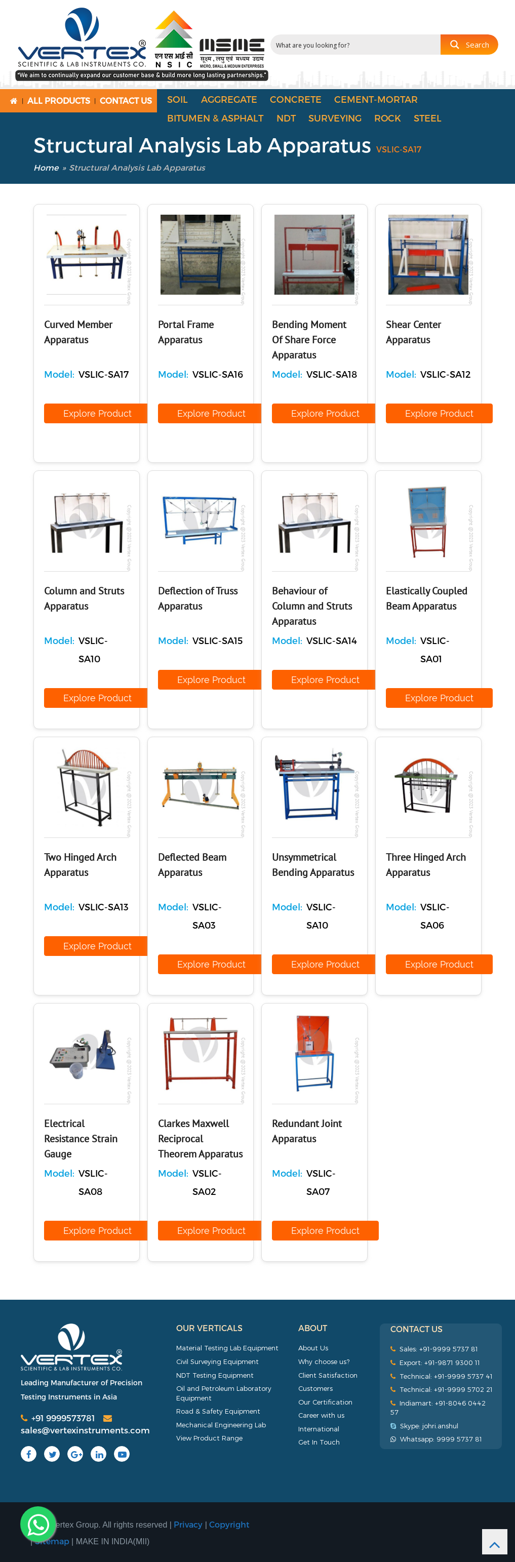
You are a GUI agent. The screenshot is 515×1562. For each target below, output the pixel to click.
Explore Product (97, 413)
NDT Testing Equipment (215, 1375)
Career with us (321, 1415)
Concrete (296, 99)
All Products (58, 100)
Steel (428, 117)
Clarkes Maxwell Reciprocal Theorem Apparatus (200, 1139)
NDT (286, 117)
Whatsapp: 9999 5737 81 (436, 1439)
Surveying (335, 117)
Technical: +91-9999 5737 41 (441, 1376)
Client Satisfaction (328, 1375)
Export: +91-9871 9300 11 (435, 1362)
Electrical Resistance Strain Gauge (80, 1139)
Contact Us (126, 100)
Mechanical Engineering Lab (221, 1425)
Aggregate (229, 99)
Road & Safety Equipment (218, 1411)
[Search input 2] (356, 44)
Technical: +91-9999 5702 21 (441, 1389)
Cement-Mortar (376, 99)
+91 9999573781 (58, 1418)
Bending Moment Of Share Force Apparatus (309, 340)
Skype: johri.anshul (424, 1426)
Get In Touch (319, 1442)
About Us (313, 1348)
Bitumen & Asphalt (215, 117)
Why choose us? (323, 1361)
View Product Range (209, 1438)
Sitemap (52, 1541)
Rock (387, 117)
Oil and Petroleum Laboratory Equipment (223, 1393)
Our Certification (325, 1402)
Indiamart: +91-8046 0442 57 (438, 1408)
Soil (177, 99)
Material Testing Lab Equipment (227, 1348)
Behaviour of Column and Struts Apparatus (312, 606)
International (318, 1429)
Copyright (229, 1524)
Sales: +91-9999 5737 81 (434, 1349)
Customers (315, 1388)
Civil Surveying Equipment (217, 1361)
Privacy (188, 1524)
